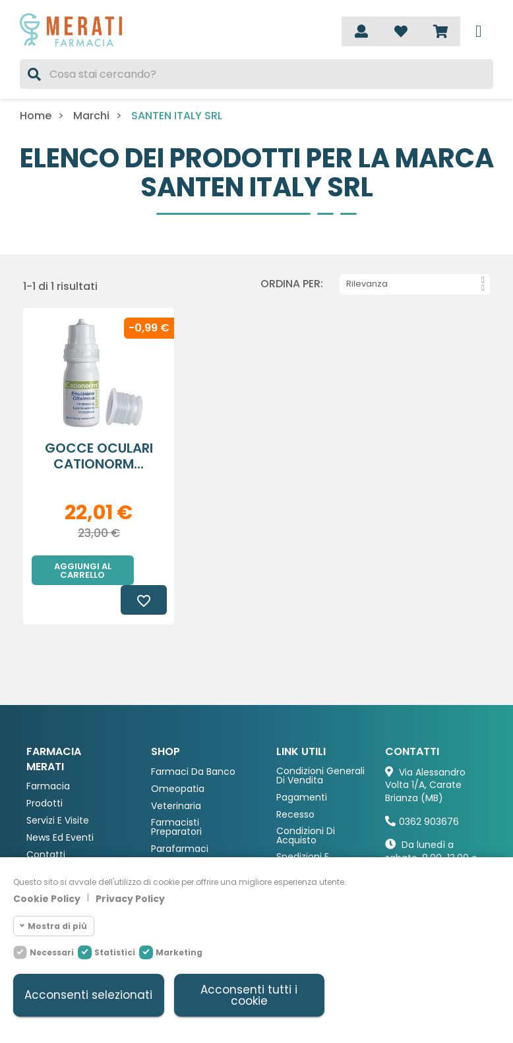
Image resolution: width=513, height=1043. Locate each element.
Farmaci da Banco (193, 742)
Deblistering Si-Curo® (61, 846)
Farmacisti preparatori (176, 797)
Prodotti (44, 774)
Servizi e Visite (57, 791)
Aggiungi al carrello (82, 570)
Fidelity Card (304, 854)
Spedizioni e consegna (302, 831)
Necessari (52, 951)
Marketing (179, 951)
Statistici (114, 951)
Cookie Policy (46, 898)
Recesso (295, 785)
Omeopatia (177, 759)
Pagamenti (301, 768)
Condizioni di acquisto (305, 806)
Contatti (45, 825)
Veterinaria (176, 776)
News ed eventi (60, 808)
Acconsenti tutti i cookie (248, 995)
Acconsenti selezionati (88, 995)
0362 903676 (429, 792)
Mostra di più (57, 925)
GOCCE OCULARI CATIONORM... (99, 456)
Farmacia (48, 757)
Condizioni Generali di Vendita (320, 746)
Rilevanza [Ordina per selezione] (415, 284)
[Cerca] (256, 74)
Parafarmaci (179, 819)
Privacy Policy (130, 898)
